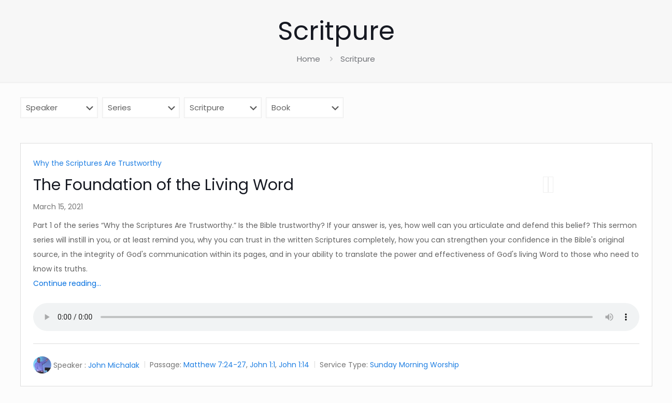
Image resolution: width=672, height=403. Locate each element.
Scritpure (357, 58)
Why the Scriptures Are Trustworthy (97, 163)
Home (308, 58)
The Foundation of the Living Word (163, 185)
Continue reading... (67, 283)
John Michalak (113, 365)
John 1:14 (294, 365)
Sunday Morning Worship (414, 365)
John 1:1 (262, 365)
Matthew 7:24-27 (214, 365)
